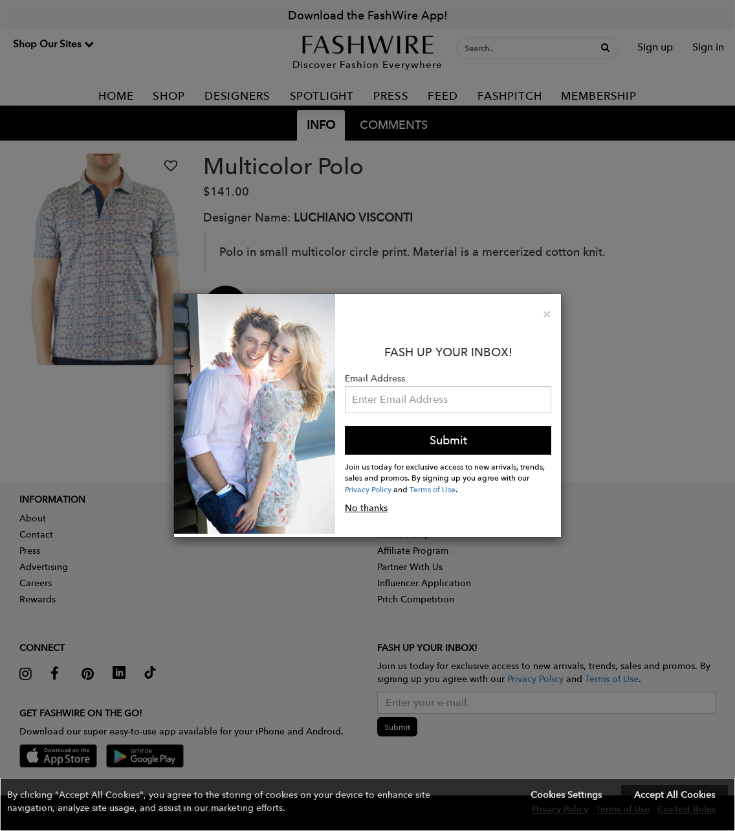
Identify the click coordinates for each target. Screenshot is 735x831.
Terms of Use (432, 489)
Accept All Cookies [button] (674, 795)
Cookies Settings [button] (566, 795)
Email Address (375, 378)
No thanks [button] (366, 508)
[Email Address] (448, 399)
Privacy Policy (368, 489)
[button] (367, 804)
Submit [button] (448, 440)
